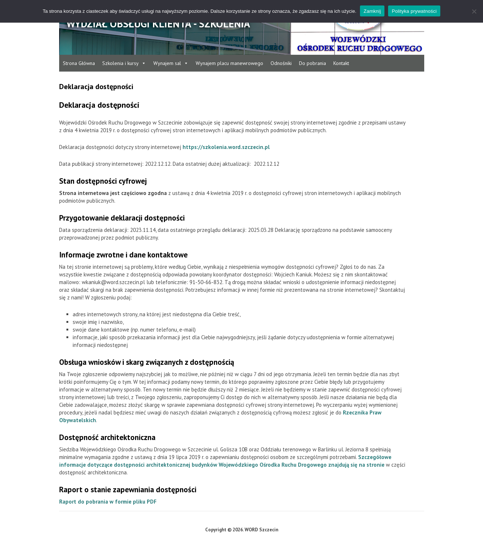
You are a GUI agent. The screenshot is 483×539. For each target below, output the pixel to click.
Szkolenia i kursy (124, 63)
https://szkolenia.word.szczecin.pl (226, 147)
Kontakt (341, 63)
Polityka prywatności (414, 11)
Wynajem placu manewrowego (229, 63)
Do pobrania (312, 63)
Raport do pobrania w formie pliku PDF (108, 501)
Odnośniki (281, 63)
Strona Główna (79, 63)
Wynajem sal (170, 63)
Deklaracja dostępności (96, 86)
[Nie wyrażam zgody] (474, 11)
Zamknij (372, 11)
